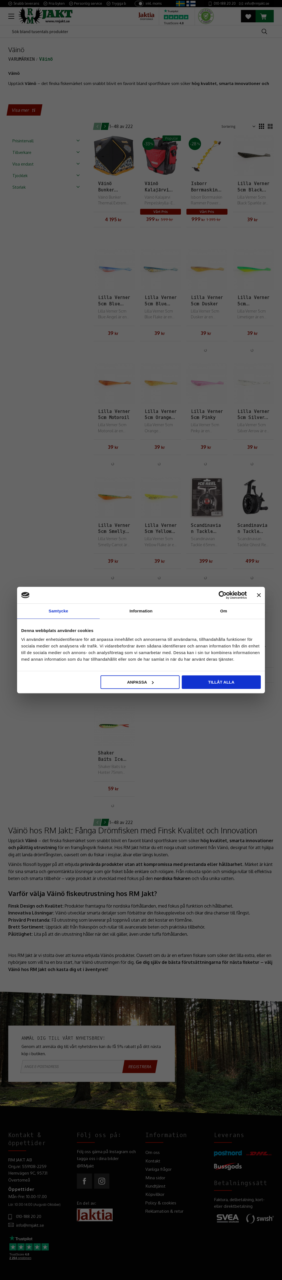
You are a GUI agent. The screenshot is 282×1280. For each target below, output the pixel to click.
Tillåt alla (221, 682)
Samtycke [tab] (58, 611)
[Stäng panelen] (259, 595)
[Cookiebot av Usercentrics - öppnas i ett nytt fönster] (223, 595)
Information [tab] (141, 611)
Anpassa (140, 682)
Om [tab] (223, 611)
